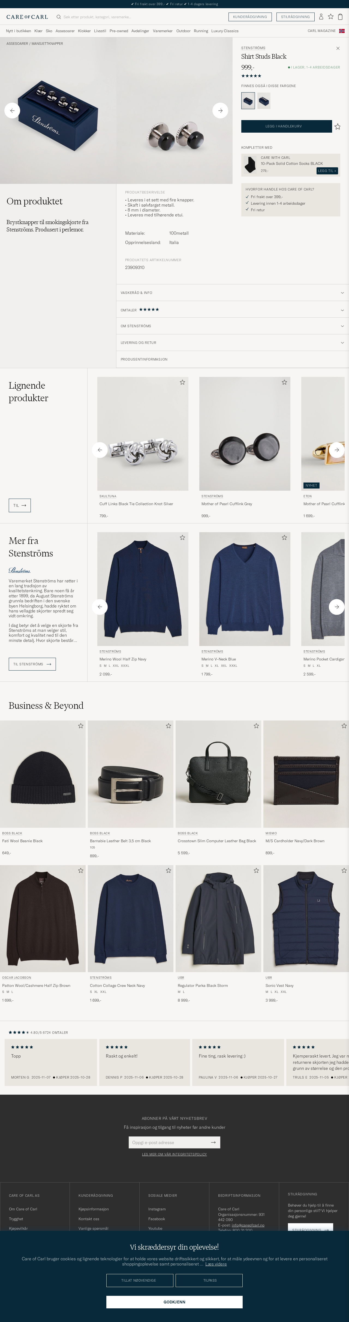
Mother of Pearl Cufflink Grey (226, 503)
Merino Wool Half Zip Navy (123, 659)
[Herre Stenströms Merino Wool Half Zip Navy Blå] (142, 589)
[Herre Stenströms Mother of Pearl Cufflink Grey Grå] (244, 434)
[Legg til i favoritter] (181, 383)
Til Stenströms (32, 664)
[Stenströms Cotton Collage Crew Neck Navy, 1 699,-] (130, 934)
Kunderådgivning (250, 17)
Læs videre (216, 1263)
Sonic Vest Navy (279, 985)
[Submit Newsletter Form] (213, 1142)
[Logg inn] (321, 17)
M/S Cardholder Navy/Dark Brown (295, 840)
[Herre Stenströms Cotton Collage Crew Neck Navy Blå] (130, 918)
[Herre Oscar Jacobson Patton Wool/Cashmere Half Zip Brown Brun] (43, 918)
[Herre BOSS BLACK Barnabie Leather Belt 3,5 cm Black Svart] (130, 773)
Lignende (29, 392)
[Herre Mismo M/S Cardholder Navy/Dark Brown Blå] (306, 773)
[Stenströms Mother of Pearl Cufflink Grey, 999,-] (245, 448)
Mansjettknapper (47, 44)
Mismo (271, 833)
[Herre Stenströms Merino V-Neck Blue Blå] (244, 589)
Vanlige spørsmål (94, 1228)
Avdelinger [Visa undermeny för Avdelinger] (140, 30)
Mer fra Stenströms (31, 547)
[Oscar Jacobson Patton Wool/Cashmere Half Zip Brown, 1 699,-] (43, 934)
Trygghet (16, 1218)
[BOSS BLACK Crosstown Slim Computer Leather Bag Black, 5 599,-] (218, 789)
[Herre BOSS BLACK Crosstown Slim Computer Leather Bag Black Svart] (218, 773)
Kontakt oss (89, 1218)
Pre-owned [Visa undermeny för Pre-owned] (119, 30)
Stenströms (253, 48)
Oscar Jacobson (16, 977)
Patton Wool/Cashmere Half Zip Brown (36, 985)
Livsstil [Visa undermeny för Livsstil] (100, 30)
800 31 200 (242, 1230)
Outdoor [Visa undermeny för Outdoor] (183, 30)
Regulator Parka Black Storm (203, 985)
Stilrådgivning (295, 17)
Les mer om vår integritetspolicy (174, 1154)
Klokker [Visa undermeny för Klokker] (84, 30)
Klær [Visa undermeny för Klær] (38, 30)
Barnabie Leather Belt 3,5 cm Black (120, 840)
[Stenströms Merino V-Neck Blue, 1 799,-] (245, 604)
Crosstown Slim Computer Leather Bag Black (217, 840)
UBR (181, 977)
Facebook (156, 1218)
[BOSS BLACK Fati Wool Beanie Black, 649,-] (43, 789)
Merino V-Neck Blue (218, 659)
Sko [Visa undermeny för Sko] (49, 30)
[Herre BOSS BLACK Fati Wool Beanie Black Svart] (43, 773)
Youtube (155, 1228)
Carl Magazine (322, 31)
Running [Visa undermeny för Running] (201, 30)
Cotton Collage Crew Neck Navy (117, 985)
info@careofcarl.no (248, 1225)
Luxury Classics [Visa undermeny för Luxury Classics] (225, 30)
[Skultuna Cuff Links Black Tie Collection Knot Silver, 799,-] (143, 448)
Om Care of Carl (23, 1209)
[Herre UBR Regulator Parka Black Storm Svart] (218, 918)
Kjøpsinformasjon (94, 1209)
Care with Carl (275, 158)
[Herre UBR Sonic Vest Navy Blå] (306, 918)
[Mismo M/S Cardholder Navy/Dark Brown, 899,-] (306, 789)
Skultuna (108, 496)
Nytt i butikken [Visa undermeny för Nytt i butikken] (18, 30)
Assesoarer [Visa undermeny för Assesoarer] (65, 30)
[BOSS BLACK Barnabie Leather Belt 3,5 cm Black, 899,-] (130, 789)
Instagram (157, 1209)
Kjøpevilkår (18, 1228)
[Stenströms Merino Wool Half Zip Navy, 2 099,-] (143, 604)
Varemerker (163, 30)
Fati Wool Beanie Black (22, 840)
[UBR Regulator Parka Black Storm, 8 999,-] (218, 934)
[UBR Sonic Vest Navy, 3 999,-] (306, 934)
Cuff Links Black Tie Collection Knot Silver (136, 503)
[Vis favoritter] (330, 17)
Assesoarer (17, 44)
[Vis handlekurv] (340, 16)
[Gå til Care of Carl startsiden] (27, 17)
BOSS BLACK (12, 833)
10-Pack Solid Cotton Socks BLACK (292, 163)
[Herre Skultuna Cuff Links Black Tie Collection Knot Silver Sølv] (142, 434)
